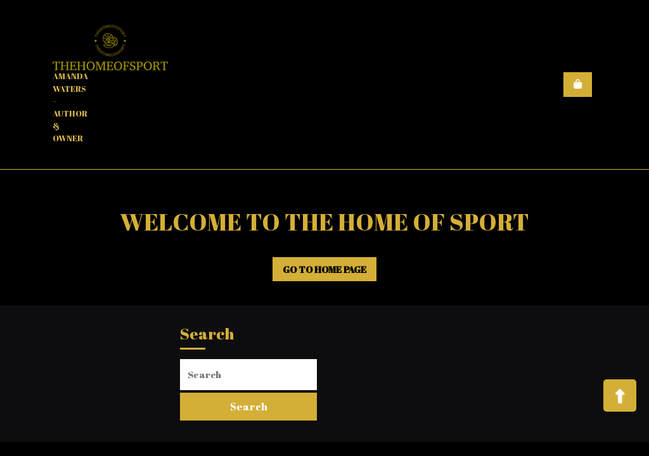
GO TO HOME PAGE (330, 272)
